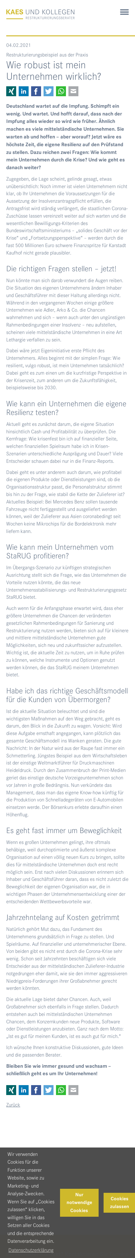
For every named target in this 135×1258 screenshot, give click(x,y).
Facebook (36, 91)
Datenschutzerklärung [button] (31, 1250)
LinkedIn (24, 91)
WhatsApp (61, 91)
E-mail (73, 91)
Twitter (49, 91)
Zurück (13, 1105)
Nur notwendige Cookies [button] (79, 1202)
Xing (11, 91)
